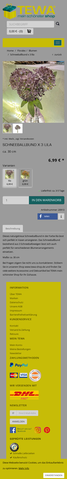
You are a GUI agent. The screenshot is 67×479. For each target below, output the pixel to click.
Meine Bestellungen (20, 349)
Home (10, 50)
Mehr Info (24, 468)
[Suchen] (57, 23)
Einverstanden (53, 475)
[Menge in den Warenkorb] (16, 200)
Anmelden (18, 421)
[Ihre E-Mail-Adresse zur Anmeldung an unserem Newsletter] (27, 413)
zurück (58, 54)
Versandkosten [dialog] (27, 138)
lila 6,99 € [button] (9, 178)
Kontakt (14, 325)
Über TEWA (16, 294)
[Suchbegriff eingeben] (30, 24)
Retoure (14, 334)
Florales (21, 50)
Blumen (33, 50)
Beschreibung (13, 228)
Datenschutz (16, 302)
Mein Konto (16, 345)
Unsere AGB (16, 306)
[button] (29, 31)
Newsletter (15, 353)
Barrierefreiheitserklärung (23, 314)
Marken (14, 298)
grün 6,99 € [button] (25, 178)
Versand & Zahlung (20, 329)
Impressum (16, 310)
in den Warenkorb (46, 200)
